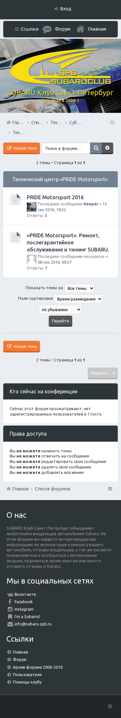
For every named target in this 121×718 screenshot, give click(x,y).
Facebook (24, 601)
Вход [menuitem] (65, 8)
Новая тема (25, 148)
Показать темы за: (60, 288)
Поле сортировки (60, 298)
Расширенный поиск (107, 148)
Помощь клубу (27, 682)
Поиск (96, 148)
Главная (97, 29)
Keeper (91, 204)
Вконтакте (25, 594)
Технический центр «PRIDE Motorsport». (60, 179)
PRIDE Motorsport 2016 (55, 197)
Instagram (24, 609)
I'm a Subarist (27, 616)
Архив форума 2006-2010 (38, 667)
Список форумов (52, 488)
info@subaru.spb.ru (33, 624)
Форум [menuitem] (62, 29)
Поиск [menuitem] (112, 122)
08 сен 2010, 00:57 (55, 262)
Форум (19, 659)
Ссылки (29, 29)
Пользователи (27, 674)
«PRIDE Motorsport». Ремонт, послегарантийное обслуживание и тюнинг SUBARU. (68, 242)
